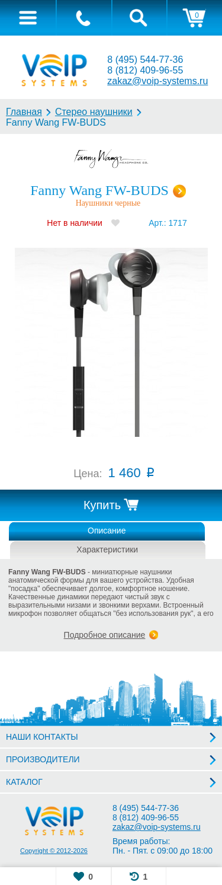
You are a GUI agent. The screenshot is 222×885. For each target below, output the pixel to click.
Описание (107, 530)
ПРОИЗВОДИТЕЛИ (43, 759)
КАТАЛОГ (24, 782)
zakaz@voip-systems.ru (157, 81)
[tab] (28, 18)
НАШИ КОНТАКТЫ (42, 737)
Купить (102, 505)
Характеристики (107, 549)
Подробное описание (105, 635)
